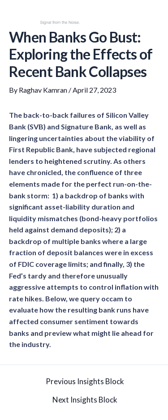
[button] (156, 17)
